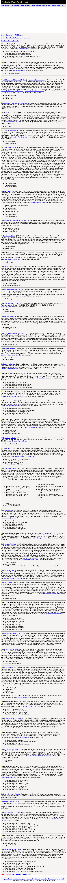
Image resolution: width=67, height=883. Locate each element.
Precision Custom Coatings (11, 812)
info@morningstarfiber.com (13, 578)
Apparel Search (7, 879)
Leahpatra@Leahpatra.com (9, 355)
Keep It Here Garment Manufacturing (14, 220)
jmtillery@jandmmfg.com (20, 137)
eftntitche (9, 364)
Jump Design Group (9, 147)
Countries (60, 5)
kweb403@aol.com (7, 306)
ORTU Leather (7, 667)
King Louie (6, 266)
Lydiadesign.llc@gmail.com (18, 441)
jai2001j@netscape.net (24, 48)
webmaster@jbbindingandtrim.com (12, 91)
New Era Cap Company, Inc (12, 633)
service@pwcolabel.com (8, 777)
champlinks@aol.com (12, 396)
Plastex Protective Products (11, 794)
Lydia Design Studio (9, 438)
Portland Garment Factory (11, 801)
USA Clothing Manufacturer (10, 5)
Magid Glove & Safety (10, 468)
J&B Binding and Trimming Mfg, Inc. (14, 80)
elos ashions (8, 510)
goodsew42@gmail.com (12, 259)
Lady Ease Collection (9, 316)
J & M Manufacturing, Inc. (11, 131)
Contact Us (30, 879)
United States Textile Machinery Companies (15, 38)
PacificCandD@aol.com (32, 706)
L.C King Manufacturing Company (13, 333)
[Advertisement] (33, 20)
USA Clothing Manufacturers (21, 874)
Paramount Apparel (13, 718)
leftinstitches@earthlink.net (9, 369)
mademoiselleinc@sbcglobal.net (24, 456)
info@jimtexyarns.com (14, 121)
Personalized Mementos (10, 749)
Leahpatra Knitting (9, 348)
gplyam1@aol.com (23, 737)
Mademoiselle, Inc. (9, 448)
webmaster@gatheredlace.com (34, 91)
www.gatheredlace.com (37, 80)
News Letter (52, 879)
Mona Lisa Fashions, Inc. (11, 544)
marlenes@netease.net (13, 405)
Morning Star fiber (8, 570)
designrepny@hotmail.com (54, 613)
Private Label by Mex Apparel (12, 849)
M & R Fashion (8, 582)
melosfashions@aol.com (8, 518)
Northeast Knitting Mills (10, 649)
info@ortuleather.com (22, 697)
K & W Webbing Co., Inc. (11, 303)
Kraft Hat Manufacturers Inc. (12, 289)
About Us (37, 879)
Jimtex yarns (7, 112)
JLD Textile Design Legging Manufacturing (16, 103)
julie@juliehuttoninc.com (38, 202)
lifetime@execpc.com (44, 378)
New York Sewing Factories (10, 41)
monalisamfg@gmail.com (30, 559)
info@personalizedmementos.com (40, 755)
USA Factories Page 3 (28, 5)
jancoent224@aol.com (18, 70)
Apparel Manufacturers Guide (46, 5)
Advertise (44, 879)
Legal (58, 879)
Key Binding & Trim (9, 236)
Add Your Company (19, 879)
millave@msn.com (41, 538)
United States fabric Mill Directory (12, 35)
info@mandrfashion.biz (51, 593)
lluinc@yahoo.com (33, 427)
